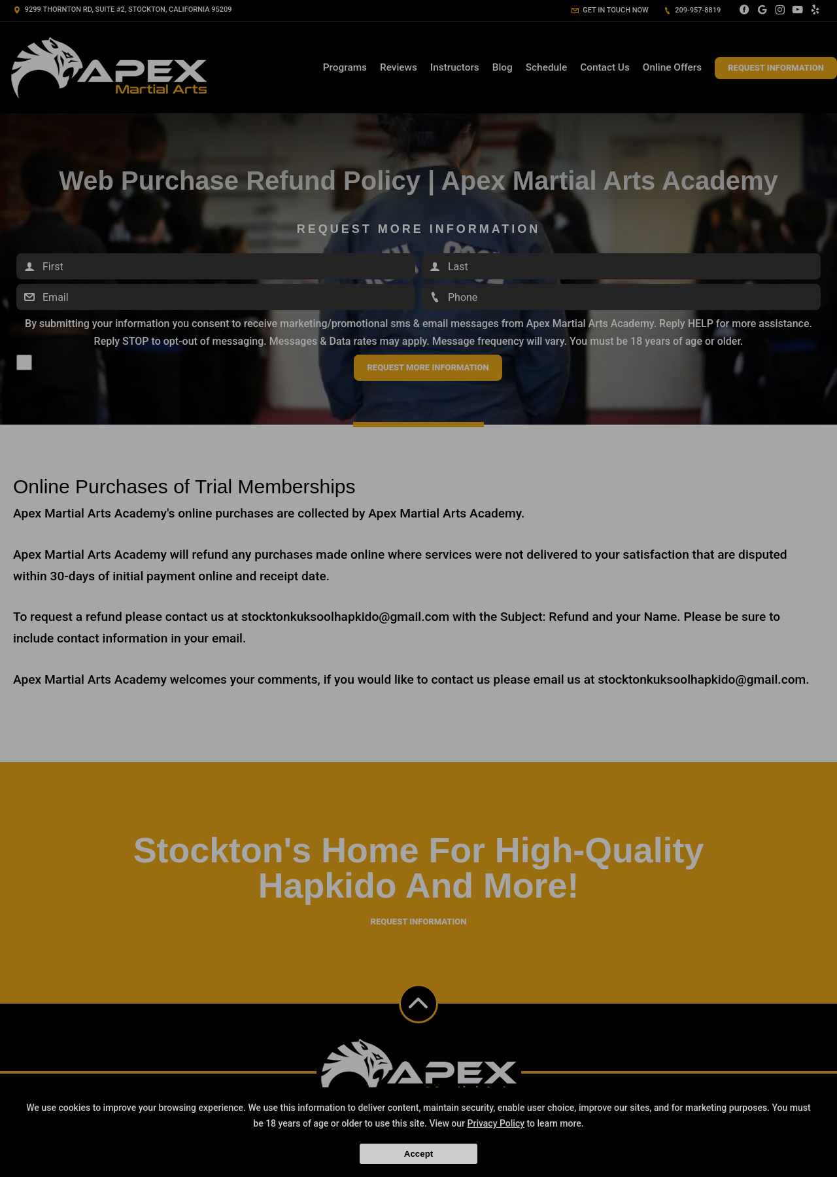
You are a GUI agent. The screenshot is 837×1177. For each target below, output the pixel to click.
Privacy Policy (496, 1123)
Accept (418, 1154)
